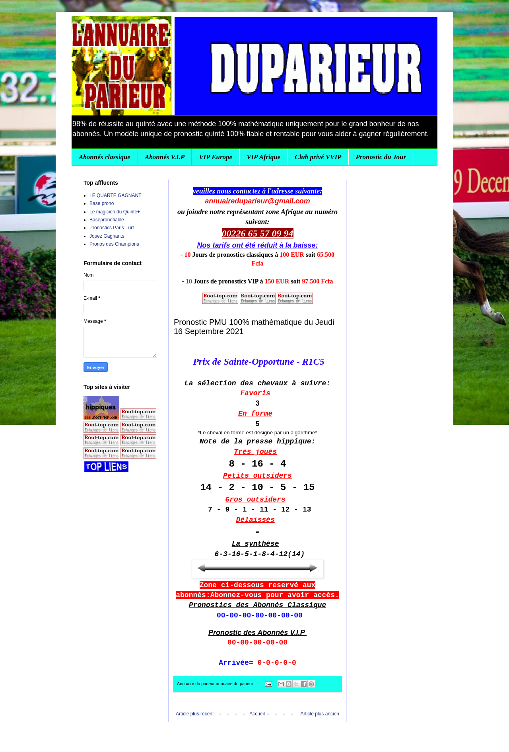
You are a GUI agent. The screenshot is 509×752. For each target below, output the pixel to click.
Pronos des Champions (114, 244)
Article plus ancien (320, 714)
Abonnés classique (104, 157)
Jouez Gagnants (106, 236)
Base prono (101, 203)
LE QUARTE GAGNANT (115, 195)
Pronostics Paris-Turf (111, 227)
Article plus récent (195, 714)
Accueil (257, 714)
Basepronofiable (106, 220)
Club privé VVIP (318, 157)
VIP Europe (215, 157)
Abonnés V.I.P (165, 157)
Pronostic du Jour (381, 157)
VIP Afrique (263, 157)
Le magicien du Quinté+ (114, 212)
